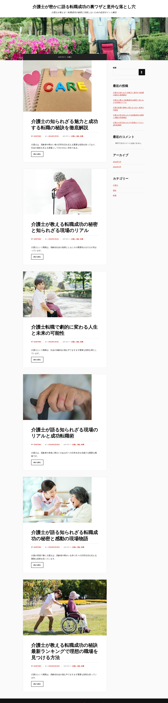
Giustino (37, 136)
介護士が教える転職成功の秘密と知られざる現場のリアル (64, 227)
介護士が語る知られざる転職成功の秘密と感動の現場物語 (64, 535)
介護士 (73, 136)
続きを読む (37, 154)
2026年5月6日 (53, 239)
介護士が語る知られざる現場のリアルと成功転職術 (64, 432)
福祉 (77, 136)
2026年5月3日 (53, 342)
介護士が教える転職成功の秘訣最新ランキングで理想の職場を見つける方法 (64, 651)
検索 (114, 68)
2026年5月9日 (53, 136)
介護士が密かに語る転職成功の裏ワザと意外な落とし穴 (84, 6)
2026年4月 (117, 167)
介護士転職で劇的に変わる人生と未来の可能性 (64, 330)
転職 (81, 136)
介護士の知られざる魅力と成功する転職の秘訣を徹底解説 (64, 124)
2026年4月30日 (54, 444)
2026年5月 (117, 162)
